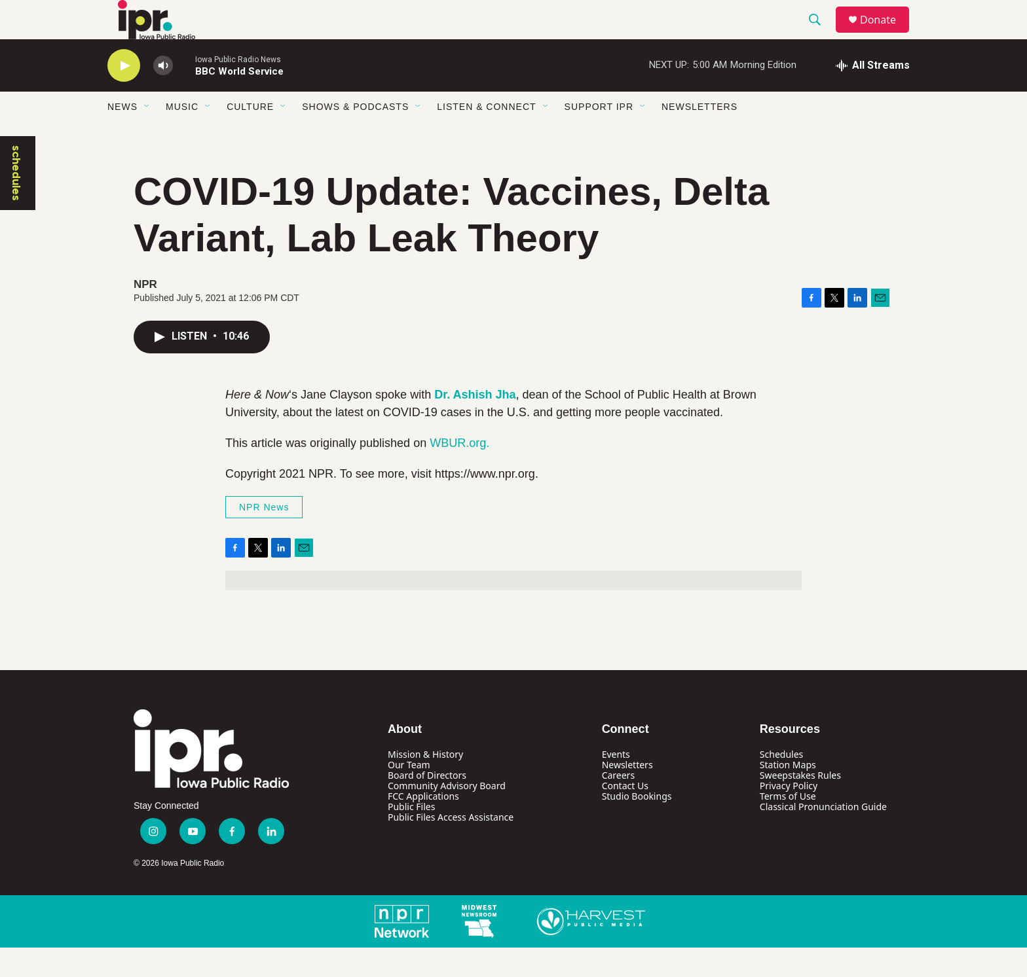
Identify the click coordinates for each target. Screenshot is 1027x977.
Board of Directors (427, 804)
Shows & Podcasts (355, 136)
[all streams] (873, 95)
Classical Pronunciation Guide (823, 836)
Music (182, 136)
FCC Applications (423, 825)
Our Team (409, 794)
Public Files (411, 836)
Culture (250, 136)
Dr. (443, 424)
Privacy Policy (788, 815)
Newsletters (700, 136)
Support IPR (599, 136)
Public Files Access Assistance (451, 846)
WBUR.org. (459, 472)
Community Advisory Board (447, 815)
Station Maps (788, 794)
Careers (618, 804)
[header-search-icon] (820, 35)
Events (616, 783)
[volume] (163, 95)
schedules (16, 202)
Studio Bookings (637, 825)
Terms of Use (788, 825)
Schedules (781, 783)
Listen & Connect (486, 136)
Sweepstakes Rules (800, 804)
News (122, 136)
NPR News (264, 536)
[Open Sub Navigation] (147, 136)
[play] (123, 95)
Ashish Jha (484, 424)
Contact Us (625, 815)
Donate (886, 34)
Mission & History (425, 783)
